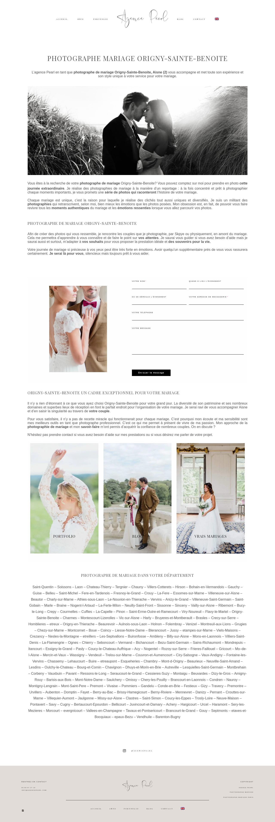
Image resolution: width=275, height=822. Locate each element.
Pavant (71, 673)
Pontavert (37, 704)
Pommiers (129, 685)
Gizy (204, 685)
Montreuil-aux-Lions (216, 624)
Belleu (50, 593)
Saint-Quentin (42, 587)
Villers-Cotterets (159, 587)
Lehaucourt (76, 661)
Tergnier (121, 587)
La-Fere (163, 593)
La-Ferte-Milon (109, 605)
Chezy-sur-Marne (50, 630)
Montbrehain (236, 667)
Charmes (70, 618)
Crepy (52, 611)
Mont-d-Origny (172, 661)
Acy (137, 648)
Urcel (204, 704)
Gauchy (234, 587)
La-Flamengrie (53, 642)
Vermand (125, 642)
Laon (79, 587)
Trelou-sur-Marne (118, 655)
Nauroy (232, 679)
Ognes (73, 642)
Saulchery (114, 679)
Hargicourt (189, 704)
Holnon (156, 624)
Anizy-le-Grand (176, 599)
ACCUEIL (62, 19)
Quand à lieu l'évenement (205, 281)
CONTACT (199, 19)
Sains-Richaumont (207, 642)
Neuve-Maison (228, 698)
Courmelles (69, 611)
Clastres (132, 698)
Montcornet (76, 630)
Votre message (141, 328)
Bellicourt (119, 704)
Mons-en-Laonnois (207, 636)
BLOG (180, 19)
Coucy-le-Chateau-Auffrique (109, 648)
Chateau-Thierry (99, 587)
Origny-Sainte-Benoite (138, 183)
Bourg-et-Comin (89, 667)
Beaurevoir (106, 624)
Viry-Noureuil (191, 611)
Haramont (219, 704)
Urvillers (35, 692)
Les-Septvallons (112, 636)
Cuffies (86, 611)
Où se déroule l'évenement (149, 297)
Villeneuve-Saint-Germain (211, 599)
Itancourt (35, 648)
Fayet (85, 692)
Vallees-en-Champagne (104, 710)
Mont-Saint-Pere (73, 685)
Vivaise (112, 685)
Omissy (131, 679)
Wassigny (77, 655)
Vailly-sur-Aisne (203, 605)
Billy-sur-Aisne (178, 636)
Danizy (201, 692)
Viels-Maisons (227, 630)
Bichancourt (145, 642)
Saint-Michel (68, 593)
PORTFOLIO (100, 19)
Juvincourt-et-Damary (146, 704)
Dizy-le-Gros (221, 673)
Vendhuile (144, 716)
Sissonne (164, 605)
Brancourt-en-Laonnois (188, 679)
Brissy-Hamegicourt (132, 692)
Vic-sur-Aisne (129, 618)
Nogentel (151, 648)
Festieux (190, 685)
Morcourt (53, 710)
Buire (92, 661)
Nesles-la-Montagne (63, 636)
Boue (93, 630)
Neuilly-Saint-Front (139, 605)
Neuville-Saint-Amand (223, 661)
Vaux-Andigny (212, 655)
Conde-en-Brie (169, 685)
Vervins (156, 599)
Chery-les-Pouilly (154, 679)
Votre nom (138, 281)
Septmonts (219, 710)
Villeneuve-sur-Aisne (223, 593)
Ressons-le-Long (93, 673)
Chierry (87, 642)
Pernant (216, 692)
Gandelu (147, 685)
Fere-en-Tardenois (96, 593)
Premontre (235, 685)
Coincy (106, 630)
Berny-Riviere (161, 692)
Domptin (70, 692)
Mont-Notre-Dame (89, 679)
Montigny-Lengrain (43, 685)
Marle (48, 605)
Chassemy (55, 661)
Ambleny (156, 636)
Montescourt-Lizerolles (98, 618)
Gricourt (225, 648)
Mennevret (184, 692)
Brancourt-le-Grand (180, 710)
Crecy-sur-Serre (223, 618)
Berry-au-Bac (103, 692)
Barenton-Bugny (168, 716)
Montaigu (180, 673)
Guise (37, 593)
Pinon (120, 611)
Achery (171, 704)
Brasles (201, 618)
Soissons (64, 587)
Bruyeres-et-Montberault (173, 618)
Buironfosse (137, 636)
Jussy (174, 630)
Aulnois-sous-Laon (133, 624)
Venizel (191, 624)
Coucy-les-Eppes (178, 698)
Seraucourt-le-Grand (126, 673)
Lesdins (35, 667)
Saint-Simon (151, 698)
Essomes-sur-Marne (188, 593)
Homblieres (37, 624)
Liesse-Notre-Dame (130, 630)
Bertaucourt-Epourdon (91, 704)
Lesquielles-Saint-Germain (203, 667)
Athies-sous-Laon (90, 599)
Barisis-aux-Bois (58, 679)
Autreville (172, 667)
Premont (96, 685)
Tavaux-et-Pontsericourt (144, 710)
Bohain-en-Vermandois (206, 587)
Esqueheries (130, 661)
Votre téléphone (142, 312)
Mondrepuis (234, 642)
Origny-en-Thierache (79, 624)
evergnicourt (72, 710)
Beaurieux (195, 661)
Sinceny (181, 605)
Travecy (217, 685)
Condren (216, 679)
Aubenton (52, 692)
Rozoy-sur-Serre (174, 648)
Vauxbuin (55, 673)
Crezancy (37, 636)
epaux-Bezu (124, 716)
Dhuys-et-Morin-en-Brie (143, 667)
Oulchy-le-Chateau (58, 667)
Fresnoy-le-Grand (127, 593)
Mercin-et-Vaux (54, 655)
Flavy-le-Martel (216, 611)
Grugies (241, 624)
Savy (53, 704)
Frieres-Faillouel (203, 648)
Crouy (149, 593)
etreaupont (108, 661)
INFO (80, 19)
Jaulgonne (86, 698)
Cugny (65, 704)
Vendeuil (94, 655)
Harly (147, 618)
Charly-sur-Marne (60, 599)
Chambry (151, 661)
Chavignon (113, 667)
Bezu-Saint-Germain (173, 642)
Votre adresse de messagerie (208, 297)
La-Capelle (104, 611)
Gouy (203, 710)
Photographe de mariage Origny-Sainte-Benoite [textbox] (82, 223)
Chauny (137, 587)
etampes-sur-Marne (198, 630)
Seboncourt (106, 642)
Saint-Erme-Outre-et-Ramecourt (153, 611)
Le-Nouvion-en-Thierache (127, 599)
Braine (62, 605)
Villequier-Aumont (60, 698)
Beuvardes (199, 673)
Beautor (37, 599)
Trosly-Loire (204, 698)
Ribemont (225, 605)
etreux (54, 624)
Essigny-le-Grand (59, 648)
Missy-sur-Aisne (110, 698)
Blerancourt (157, 630)
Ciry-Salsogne (186, 655)
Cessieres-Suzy (157, 673)
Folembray (174, 624)
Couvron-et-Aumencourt (154, 655)
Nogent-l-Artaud (82, 605)
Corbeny (37, 673)
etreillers (89, 636)
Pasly (80, 648)
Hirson (180, 587)
